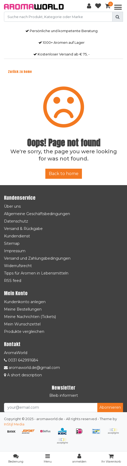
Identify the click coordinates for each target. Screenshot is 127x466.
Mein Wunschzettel (22, 324)
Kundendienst (17, 236)
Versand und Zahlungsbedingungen (37, 258)
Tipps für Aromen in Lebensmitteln (36, 273)
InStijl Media (14, 424)
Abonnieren (110, 407)
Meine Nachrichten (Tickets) (30, 316)
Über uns (12, 206)
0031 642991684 (21, 360)
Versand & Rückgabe (23, 228)
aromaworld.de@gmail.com (32, 367)
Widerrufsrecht (18, 265)
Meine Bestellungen (23, 309)
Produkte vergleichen (24, 331)
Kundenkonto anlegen (25, 301)
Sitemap (12, 243)
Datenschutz (16, 221)
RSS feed (12, 280)
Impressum (14, 251)
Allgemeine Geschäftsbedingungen (37, 213)
